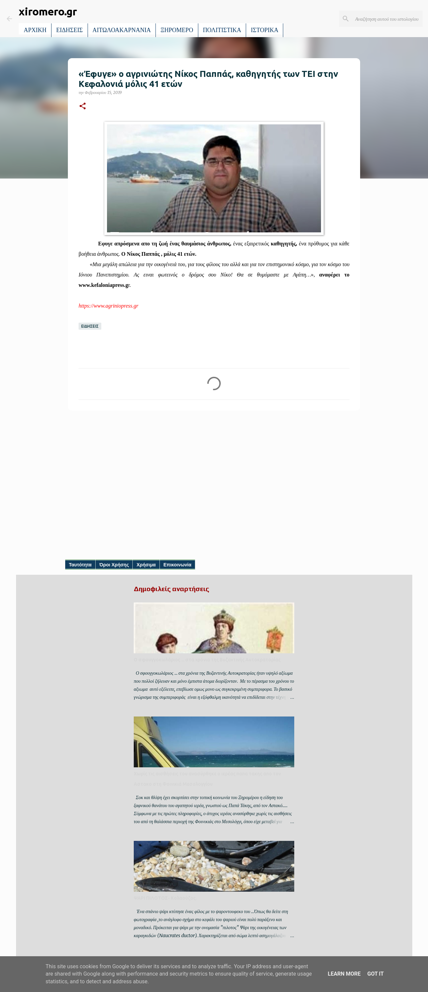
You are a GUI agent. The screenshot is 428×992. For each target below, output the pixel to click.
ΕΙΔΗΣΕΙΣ (69, 30)
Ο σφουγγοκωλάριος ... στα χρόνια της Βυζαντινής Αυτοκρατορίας (207, 659)
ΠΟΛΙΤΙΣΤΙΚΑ (222, 30)
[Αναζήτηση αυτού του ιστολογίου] (387, 19)
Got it (375, 974)
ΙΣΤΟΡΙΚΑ (264, 30)
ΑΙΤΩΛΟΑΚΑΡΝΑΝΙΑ (122, 30)
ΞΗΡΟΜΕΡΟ (176, 30)
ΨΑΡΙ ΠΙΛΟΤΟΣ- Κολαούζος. (165, 898)
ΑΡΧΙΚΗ (35, 30)
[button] (83, 106)
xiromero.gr (48, 11)
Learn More (344, 974)
